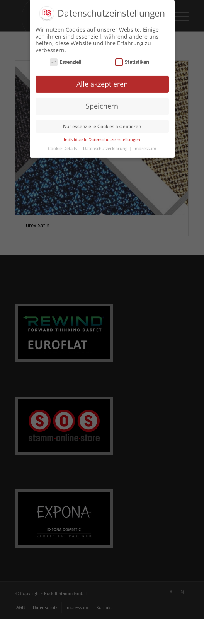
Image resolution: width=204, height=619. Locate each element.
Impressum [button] (145, 147)
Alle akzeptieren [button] (102, 82)
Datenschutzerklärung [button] (106, 147)
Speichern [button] (102, 104)
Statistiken (132, 60)
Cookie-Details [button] (63, 147)
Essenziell (66, 60)
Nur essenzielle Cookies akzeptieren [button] (102, 124)
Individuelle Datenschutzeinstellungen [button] (102, 138)
